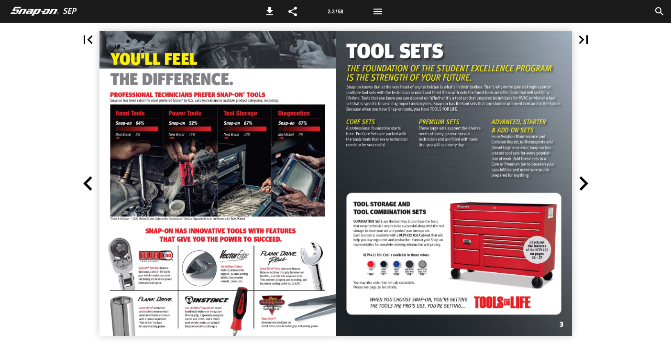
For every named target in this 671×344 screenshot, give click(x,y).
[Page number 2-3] (335, 11)
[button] (269, 11)
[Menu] (377, 11)
